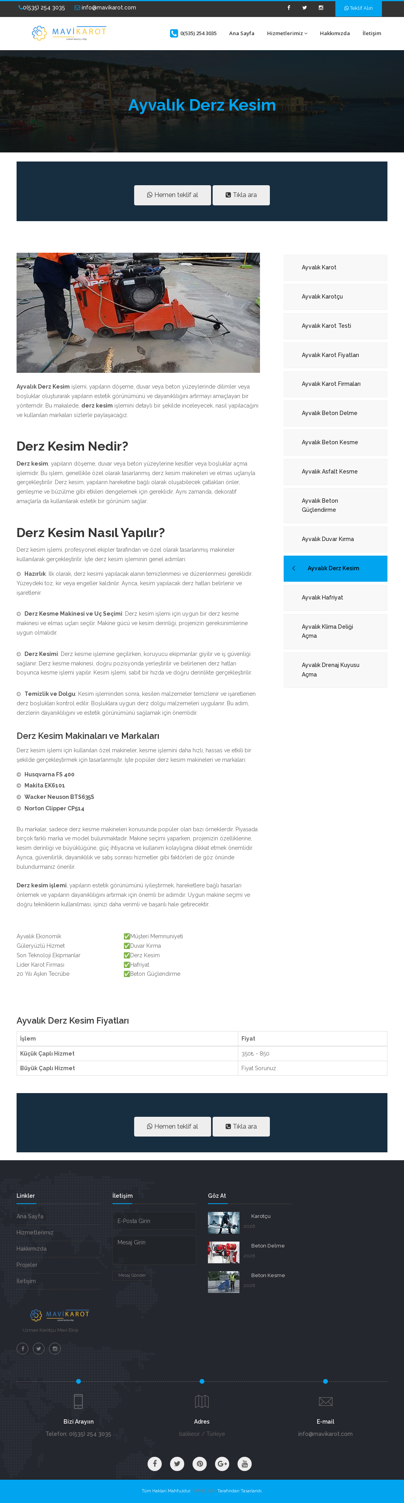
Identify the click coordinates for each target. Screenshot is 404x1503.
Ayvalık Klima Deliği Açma (327, 631)
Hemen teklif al (172, 195)
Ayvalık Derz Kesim (333, 568)
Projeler (27, 1265)
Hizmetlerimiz (287, 33)
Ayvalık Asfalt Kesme (330, 471)
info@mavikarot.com (105, 7)
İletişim (372, 33)
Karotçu (261, 1216)
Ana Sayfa (241, 33)
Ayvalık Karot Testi (326, 326)
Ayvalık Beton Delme (329, 413)
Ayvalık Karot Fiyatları (330, 355)
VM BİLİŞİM (204, 1491)
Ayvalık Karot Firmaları (331, 384)
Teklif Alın (358, 8)
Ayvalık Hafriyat (322, 597)
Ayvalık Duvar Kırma (328, 539)
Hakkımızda (335, 33)
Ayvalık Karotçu (322, 296)
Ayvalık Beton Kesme (330, 442)
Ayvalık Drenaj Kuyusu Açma (330, 670)
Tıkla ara (241, 195)
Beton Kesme (268, 1275)
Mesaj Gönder (132, 1275)
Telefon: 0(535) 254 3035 (78, 1434)
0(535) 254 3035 (42, 7)
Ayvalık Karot (319, 267)
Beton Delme (268, 1246)
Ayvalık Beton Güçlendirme (320, 505)
